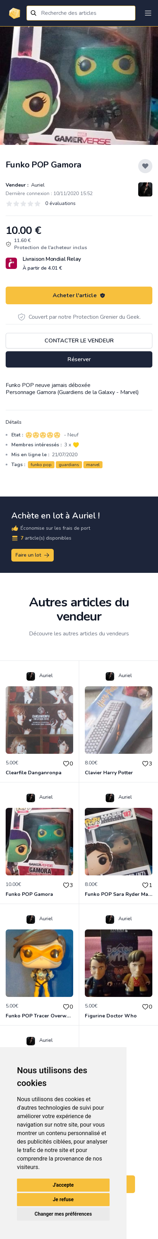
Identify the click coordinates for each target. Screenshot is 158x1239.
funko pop (41, 465)
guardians (69, 465)
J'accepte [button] (63, 1185)
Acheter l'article (79, 295)
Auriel (37, 185)
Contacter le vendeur (79, 341)
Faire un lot (33, 555)
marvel (93, 465)
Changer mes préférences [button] (63, 1214)
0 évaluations (60, 203)
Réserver (79, 359)
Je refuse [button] (63, 1199)
